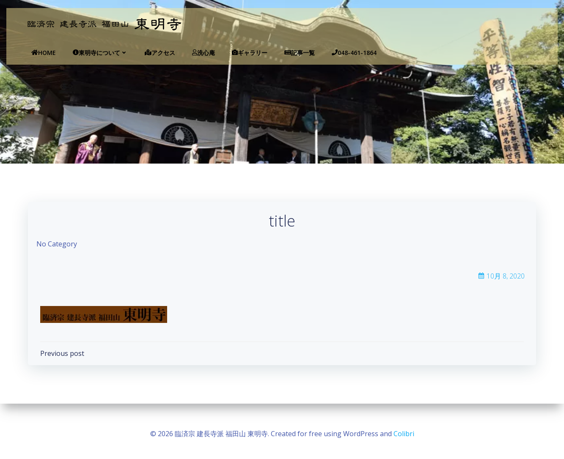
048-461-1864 (341, 53)
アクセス (147, 53)
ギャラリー (236, 53)
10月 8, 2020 (500, 279)
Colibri (403, 433)
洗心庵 (190, 53)
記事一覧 (286, 53)
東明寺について (87, 53)
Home (30, 53)
